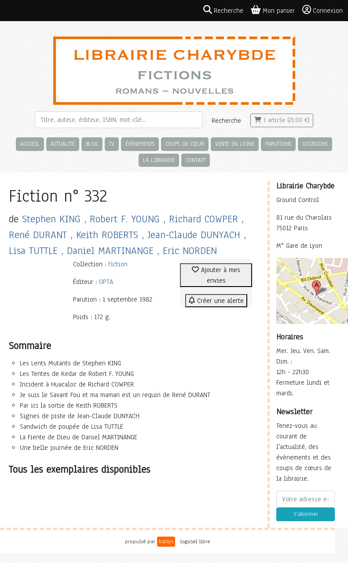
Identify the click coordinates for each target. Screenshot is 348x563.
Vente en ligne (234, 143)
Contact (195, 160)
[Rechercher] (118, 119)
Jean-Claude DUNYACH (193, 235)
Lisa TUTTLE (33, 251)
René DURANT (38, 235)
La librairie (159, 160)
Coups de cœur (184, 143)
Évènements (139, 143)
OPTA (106, 281)
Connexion (322, 10)
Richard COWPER (203, 219)
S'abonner (305, 514)
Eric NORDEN (190, 251)
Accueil (30, 143)
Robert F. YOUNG (125, 219)
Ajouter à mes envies (216, 275)
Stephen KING (51, 219)
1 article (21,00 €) (281, 120)
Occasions (315, 143)
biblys (166, 541)
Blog (92, 143)
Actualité (63, 143)
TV (111, 143)
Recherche (226, 120)
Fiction (118, 264)
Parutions (278, 143)
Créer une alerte (216, 300)
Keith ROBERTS (107, 235)
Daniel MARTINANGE (110, 251)
